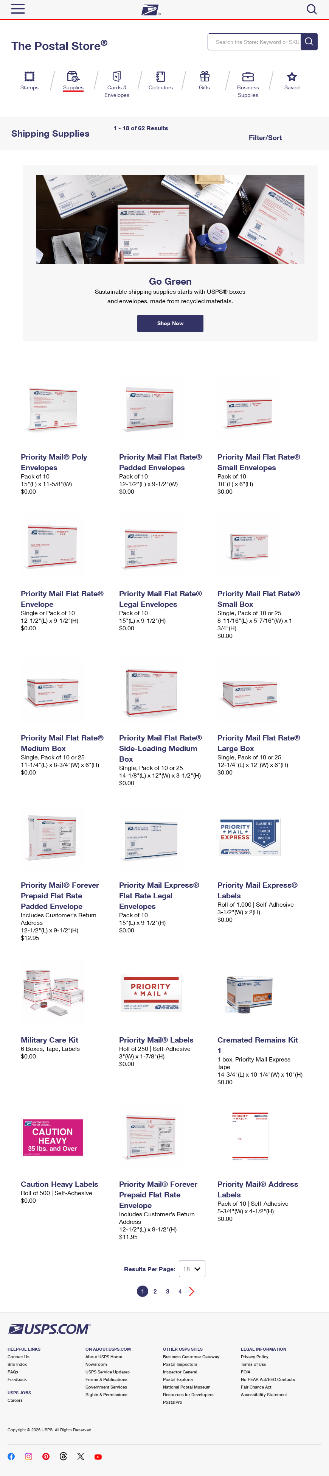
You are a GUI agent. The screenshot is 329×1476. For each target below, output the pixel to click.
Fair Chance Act (256, 1386)
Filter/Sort (264, 137)
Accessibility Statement (264, 1394)
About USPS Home (103, 1356)
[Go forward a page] (192, 1291)
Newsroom (96, 1364)
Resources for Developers (188, 1394)
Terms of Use (253, 1364)
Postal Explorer (178, 1379)
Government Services (106, 1386)
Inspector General (180, 1371)
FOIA (245, 1371)
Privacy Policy (254, 1356)
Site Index (17, 1364)
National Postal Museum (187, 1386)
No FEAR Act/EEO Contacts (268, 1379)
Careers (15, 1400)
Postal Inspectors (180, 1364)
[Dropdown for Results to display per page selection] (192, 1269)
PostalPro (172, 1402)
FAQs (13, 1371)
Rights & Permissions (106, 1394)
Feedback (17, 1379)
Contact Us (18, 1356)
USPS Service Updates (107, 1371)
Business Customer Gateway (191, 1356)
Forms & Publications (106, 1379)
